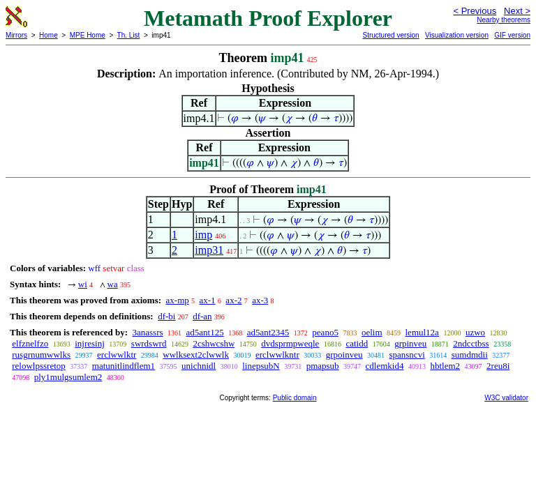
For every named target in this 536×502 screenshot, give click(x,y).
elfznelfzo (30, 343)
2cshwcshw (213, 343)
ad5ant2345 (268, 332)
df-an (202, 316)
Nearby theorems (503, 20)
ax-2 (233, 300)
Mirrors (16, 35)
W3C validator (506, 398)
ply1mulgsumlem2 (68, 377)
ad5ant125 (205, 332)
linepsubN (260, 365)
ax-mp (177, 300)
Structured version (390, 35)
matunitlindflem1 (123, 365)
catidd (356, 343)
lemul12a (422, 332)
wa (112, 284)
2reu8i (497, 365)
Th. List (128, 35)
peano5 (325, 332)
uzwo (475, 332)
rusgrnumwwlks (41, 354)
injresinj (90, 343)
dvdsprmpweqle (290, 343)
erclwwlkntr (277, 354)
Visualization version (457, 35)
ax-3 (260, 300)
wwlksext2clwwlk (196, 354)
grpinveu (410, 343)
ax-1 (208, 300)
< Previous (474, 11)
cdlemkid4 (385, 365)
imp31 (209, 250)
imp (203, 235)
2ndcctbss (471, 343)
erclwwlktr (116, 354)
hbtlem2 (445, 365)
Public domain (295, 398)
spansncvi (406, 354)
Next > (517, 11)
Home (48, 35)
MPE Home (87, 35)
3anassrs (147, 332)
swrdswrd (149, 343)
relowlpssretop (39, 365)
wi (82, 284)
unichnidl (198, 365)
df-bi (166, 316)
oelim (372, 332)
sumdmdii (470, 354)
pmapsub (322, 365)
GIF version (512, 35)
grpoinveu (344, 354)
